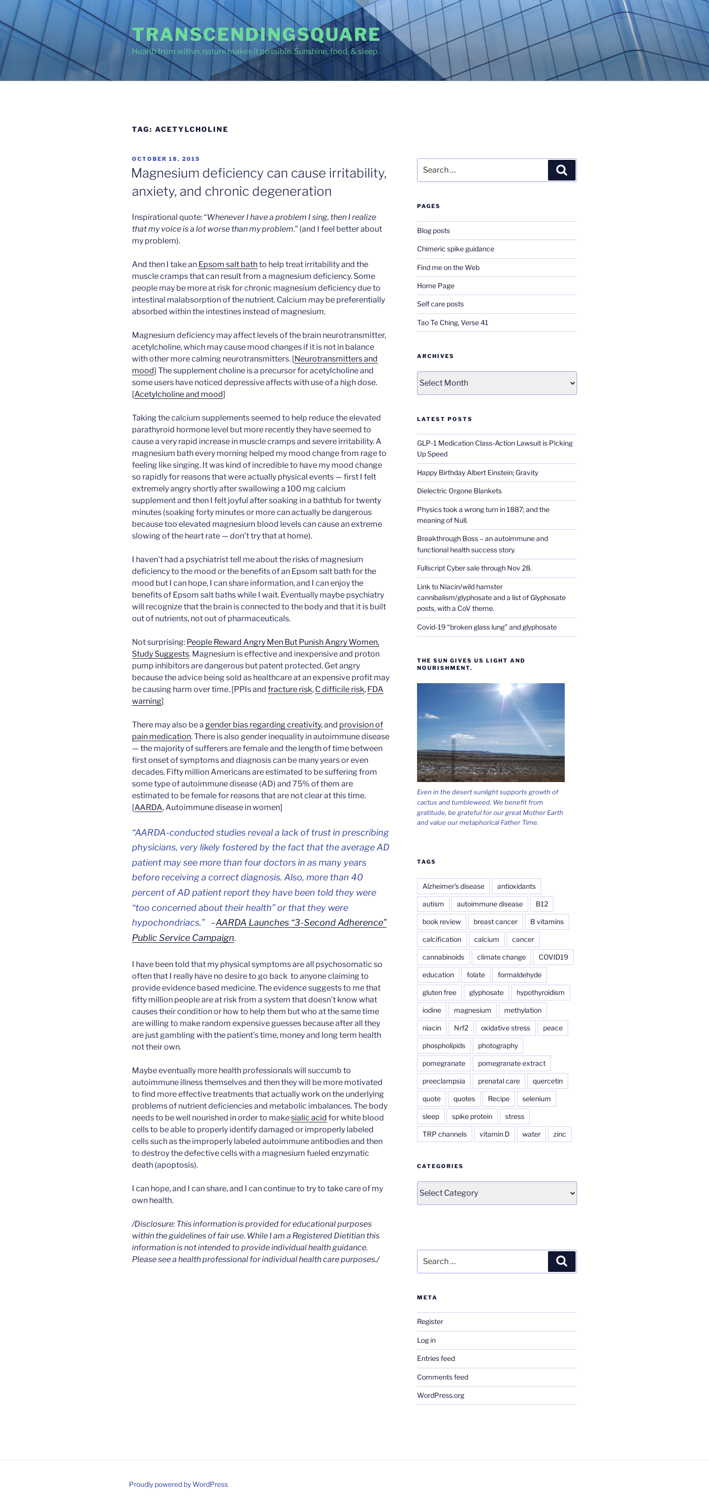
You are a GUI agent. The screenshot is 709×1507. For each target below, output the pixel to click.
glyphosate (486, 992)
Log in (426, 1340)
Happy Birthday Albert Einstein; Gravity (477, 472)
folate (476, 974)
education (438, 974)
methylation (523, 1010)
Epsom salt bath (228, 264)
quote (431, 1098)
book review (441, 921)
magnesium (472, 1010)
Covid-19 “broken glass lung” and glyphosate (487, 627)
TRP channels (444, 1134)
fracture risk (290, 689)
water (531, 1134)
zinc (559, 1134)
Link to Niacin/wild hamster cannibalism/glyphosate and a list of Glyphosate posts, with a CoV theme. (491, 597)
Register (430, 1321)
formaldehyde (520, 974)
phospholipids (443, 1045)
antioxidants (516, 886)
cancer (523, 939)
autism (433, 904)
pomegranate (443, 1063)
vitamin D (495, 1134)
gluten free (439, 992)
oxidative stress (505, 1028)
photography (498, 1045)
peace (553, 1028)
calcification (441, 939)
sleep (430, 1116)
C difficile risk (339, 689)
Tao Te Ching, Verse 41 (452, 322)
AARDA (148, 807)
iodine (431, 1010)
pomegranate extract (512, 1063)
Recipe (499, 1098)
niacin (431, 1028)
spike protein (472, 1116)
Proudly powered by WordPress (178, 1484)
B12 (542, 904)
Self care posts (440, 304)
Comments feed (442, 1377)
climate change (501, 957)
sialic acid (309, 1117)
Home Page (435, 285)
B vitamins (547, 921)
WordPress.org (440, 1395)
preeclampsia (443, 1081)
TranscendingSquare (257, 34)
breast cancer (495, 921)
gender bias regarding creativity (263, 724)
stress (514, 1116)
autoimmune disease (490, 904)
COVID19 (553, 957)
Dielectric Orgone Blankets (459, 490)
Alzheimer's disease (453, 886)
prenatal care (499, 1081)
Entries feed (436, 1358)
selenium (536, 1098)
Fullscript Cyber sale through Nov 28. (474, 568)
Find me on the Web (448, 267)
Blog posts (433, 230)
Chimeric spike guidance (455, 248)
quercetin (548, 1081)
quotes (464, 1098)
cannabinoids (443, 957)
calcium (486, 939)
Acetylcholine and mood (178, 394)
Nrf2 (461, 1028)
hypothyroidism (540, 992)
